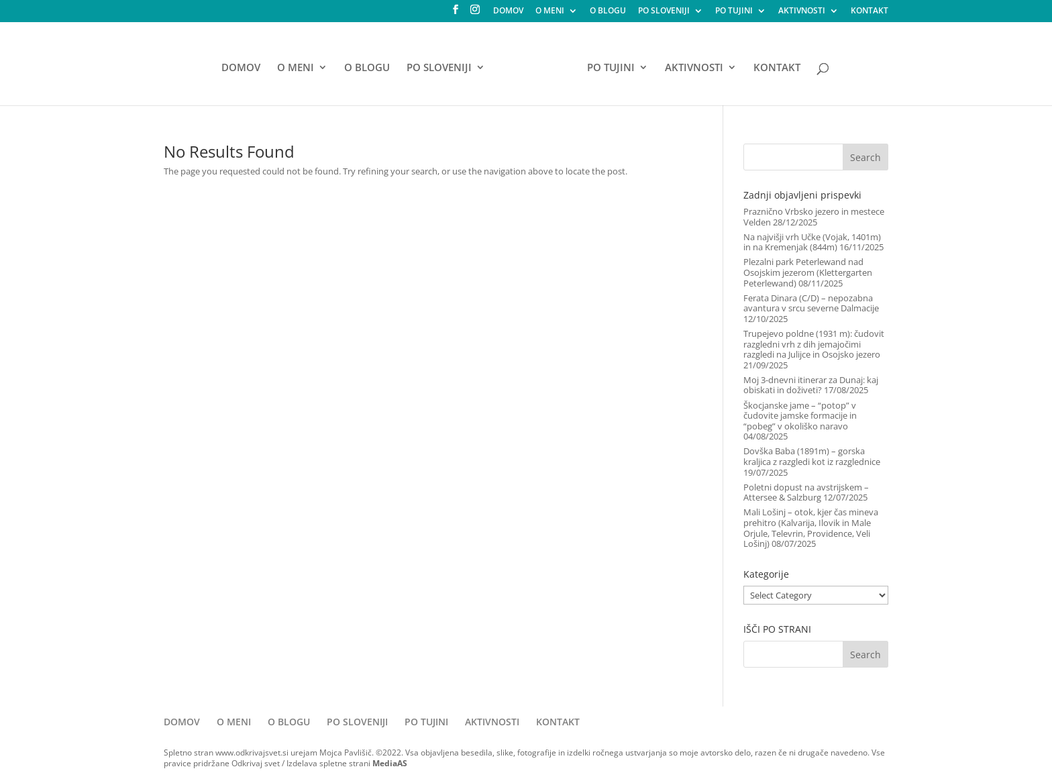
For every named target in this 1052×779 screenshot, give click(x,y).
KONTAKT (869, 11)
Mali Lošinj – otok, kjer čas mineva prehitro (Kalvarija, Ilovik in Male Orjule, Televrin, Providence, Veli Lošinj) (810, 528)
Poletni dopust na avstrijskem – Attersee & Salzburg (806, 492)
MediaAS (389, 763)
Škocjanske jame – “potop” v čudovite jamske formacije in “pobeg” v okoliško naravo (800, 415)
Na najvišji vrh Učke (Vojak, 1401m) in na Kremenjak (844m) (812, 242)
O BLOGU (608, 11)
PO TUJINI (734, 11)
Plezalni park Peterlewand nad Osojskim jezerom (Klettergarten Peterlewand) (807, 272)
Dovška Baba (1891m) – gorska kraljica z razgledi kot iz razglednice (811, 456)
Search (865, 157)
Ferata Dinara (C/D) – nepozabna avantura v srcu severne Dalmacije (811, 303)
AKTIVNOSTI (801, 11)
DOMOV (508, 11)
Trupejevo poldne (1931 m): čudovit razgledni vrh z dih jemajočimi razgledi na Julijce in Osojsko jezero (813, 343)
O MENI (549, 11)
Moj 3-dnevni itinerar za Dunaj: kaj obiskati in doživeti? (810, 385)
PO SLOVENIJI (664, 11)
